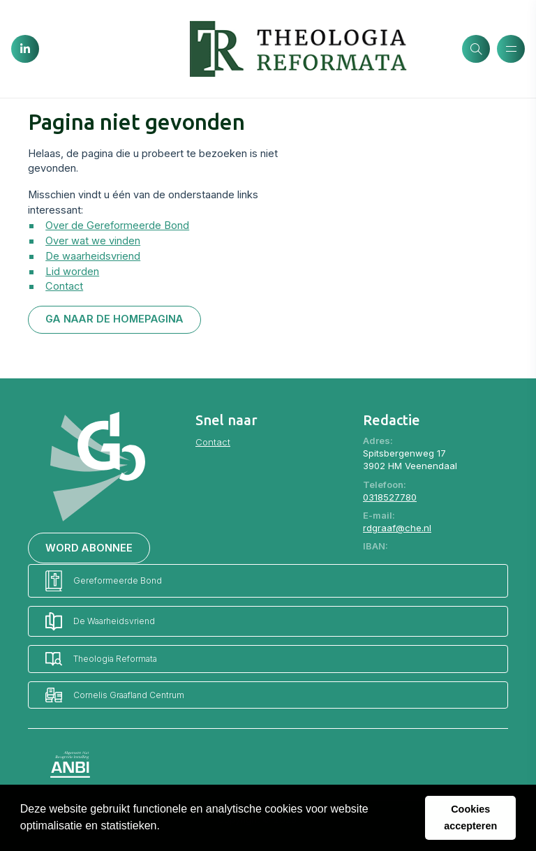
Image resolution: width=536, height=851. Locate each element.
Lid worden (72, 271)
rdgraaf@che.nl (397, 527)
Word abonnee (89, 548)
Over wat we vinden (92, 241)
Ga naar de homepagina (114, 319)
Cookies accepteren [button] (470, 817)
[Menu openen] (511, 49)
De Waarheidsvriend (100, 621)
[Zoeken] (476, 49)
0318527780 (390, 497)
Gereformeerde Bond (103, 581)
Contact (64, 286)
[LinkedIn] (25, 49)
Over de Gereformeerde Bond (117, 225)
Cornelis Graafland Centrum (114, 695)
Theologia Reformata (101, 658)
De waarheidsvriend (92, 256)
